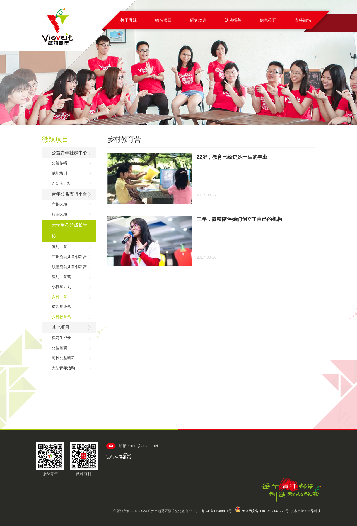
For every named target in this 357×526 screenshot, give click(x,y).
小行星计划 (61, 286)
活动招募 (233, 20)
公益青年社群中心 (69, 152)
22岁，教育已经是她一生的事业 (232, 157)
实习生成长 (61, 338)
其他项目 (60, 327)
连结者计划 (61, 183)
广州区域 (59, 204)
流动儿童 (59, 247)
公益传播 (59, 163)
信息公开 (268, 20)
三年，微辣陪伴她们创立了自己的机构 (239, 219)
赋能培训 (59, 173)
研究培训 (198, 20)
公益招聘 (59, 348)
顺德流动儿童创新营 (69, 266)
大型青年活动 (63, 368)
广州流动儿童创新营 (69, 256)
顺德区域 (59, 214)
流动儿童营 (61, 276)
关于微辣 (128, 20)
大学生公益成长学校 (69, 231)
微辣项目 (163, 20)
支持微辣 (303, 20)
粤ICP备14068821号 (216, 511)
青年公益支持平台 (69, 194)
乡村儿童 (59, 297)
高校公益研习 (63, 358)
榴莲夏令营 (61, 306)
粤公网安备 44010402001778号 (262, 511)
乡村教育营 (61, 316)
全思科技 (314, 511)
